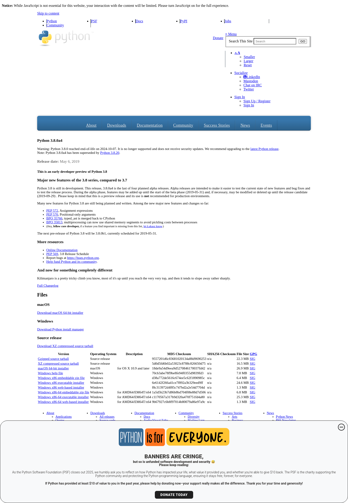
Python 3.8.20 (109, 153)
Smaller (249, 57)
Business (237, 420)
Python (52, 21)
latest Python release (264, 149)
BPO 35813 (54, 222)
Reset (248, 65)
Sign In (239, 97)
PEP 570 (52, 214)
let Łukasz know (152, 226)
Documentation (150, 125)
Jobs (228, 21)
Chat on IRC (252, 85)
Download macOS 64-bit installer (60, 313)
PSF (94, 21)
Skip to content (48, 13)
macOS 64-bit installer (53, 368)
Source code (107, 420)
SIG (252, 359)
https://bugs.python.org (83, 258)
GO (302, 41)
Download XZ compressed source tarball (65, 346)
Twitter (248, 89)
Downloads (116, 125)
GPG (253, 354)
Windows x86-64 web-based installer (63, 402)
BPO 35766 (54, 218)
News (245, 125)
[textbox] (275, 41)
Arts (234, 416)
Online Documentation (62, 250)
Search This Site (241, 41)
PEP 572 (52, 210)
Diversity (194, 416)
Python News (284, 416)
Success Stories (217, 125)
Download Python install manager (60, 329)
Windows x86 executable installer (61, 382)
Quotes (60, 420)
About (91, 125)
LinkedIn (251, 77)
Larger (248, 61)
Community (55, 25)
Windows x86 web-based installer (61, 387)
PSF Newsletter (286, 420)
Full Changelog (47, 285)
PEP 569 (52, 254)
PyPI (183, 21)
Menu (230, 34)
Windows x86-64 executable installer (63, 397)
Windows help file (50, 373)
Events (266, 125)
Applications (63, 416)
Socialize (241, 73)
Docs (139, 21)
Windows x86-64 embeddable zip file (63, 392)
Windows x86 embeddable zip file (61, 378)
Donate (218, 38)
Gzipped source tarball (53, 359)
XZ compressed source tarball (58, 363)
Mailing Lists (196, 420)
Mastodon (250, 81)
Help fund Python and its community (71, 261)
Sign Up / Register (256, 101)
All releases (106, 416)
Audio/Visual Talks (156, 420)
